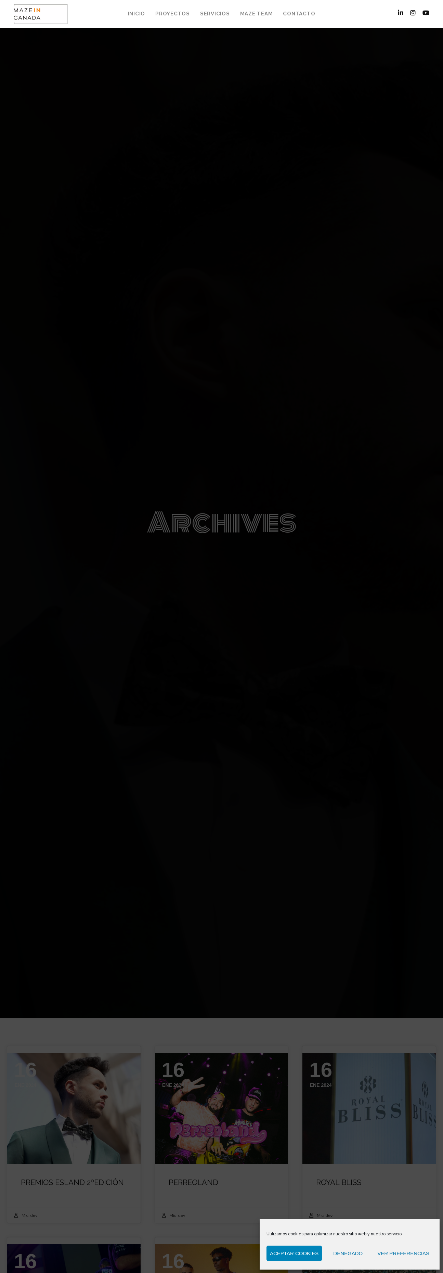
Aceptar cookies (294, 1253)
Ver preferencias (403, 1253)
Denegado (348, 1253)
